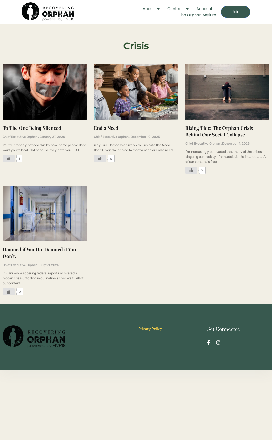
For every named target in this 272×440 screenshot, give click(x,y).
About (151, 9)
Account (204, 8)
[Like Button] (9, 158)
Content (178, 9)
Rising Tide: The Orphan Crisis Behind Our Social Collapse (219, 131)
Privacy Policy (150, 329)
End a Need (106, 128)
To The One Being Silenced (32, 128)
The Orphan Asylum (197, 15)
